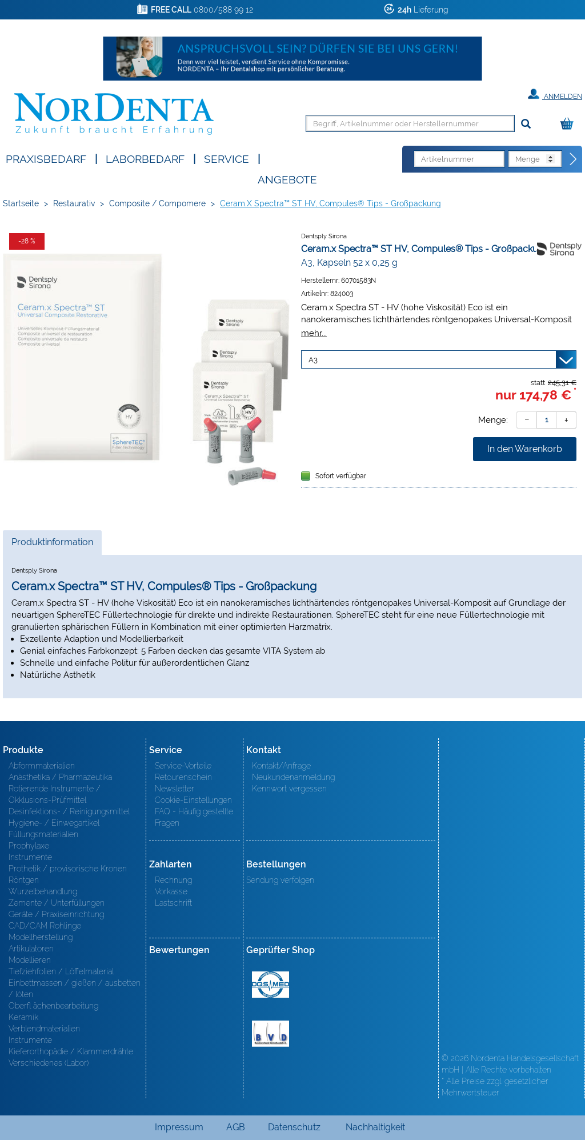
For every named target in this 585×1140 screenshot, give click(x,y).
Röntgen (24, 880)
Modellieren (30, 960)
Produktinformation (52, 545)
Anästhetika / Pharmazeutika (60, 777)
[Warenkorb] (569, 124)
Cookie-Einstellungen (193, 800)
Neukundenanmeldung (293, 777)
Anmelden (555, 94)
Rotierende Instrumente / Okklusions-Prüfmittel (55, 794)
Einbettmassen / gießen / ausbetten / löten (75, 988)
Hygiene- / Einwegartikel (54, 822)
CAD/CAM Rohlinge (45, 925)
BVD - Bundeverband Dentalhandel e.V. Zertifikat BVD (270, 1034)
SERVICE (226, 158)
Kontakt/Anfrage (281, 765)
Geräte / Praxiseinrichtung (56, 914)
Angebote (287, 178)
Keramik (23, 1017)
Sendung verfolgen (280, 880)
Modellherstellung (41, 937)
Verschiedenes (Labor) (49, 1062)
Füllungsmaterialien (43, 834)
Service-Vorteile (183, 765)
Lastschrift (173, 902)
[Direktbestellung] (573, 159)
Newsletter (174, 788)
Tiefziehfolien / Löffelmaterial (61, 971)
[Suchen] (526, 124)
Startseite (21, 203)
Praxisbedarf (46, 158)
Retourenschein (183, 777)
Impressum (179, 1127)
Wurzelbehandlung (43, 891)
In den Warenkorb (524, 448)
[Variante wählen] (438, 359)
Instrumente (30, 857)
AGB (235, 1127)
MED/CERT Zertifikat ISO (270, 984)
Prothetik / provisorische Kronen (68, 868)
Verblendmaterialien (44, 1028)
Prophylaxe (29, 845)
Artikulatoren (31, 948)
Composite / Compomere (157, 203)
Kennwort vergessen (289, 788)
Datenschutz (294, 1127)
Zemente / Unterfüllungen (57, 902)
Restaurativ (74, 203)
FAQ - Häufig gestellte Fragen (194, 817)
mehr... (314, 333)
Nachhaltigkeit (375, 1127)
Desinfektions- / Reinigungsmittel (69, 811)
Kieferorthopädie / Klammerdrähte (71, 1051)
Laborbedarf (145, 158)
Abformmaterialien (42, 765)
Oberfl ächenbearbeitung (53, 1005)
